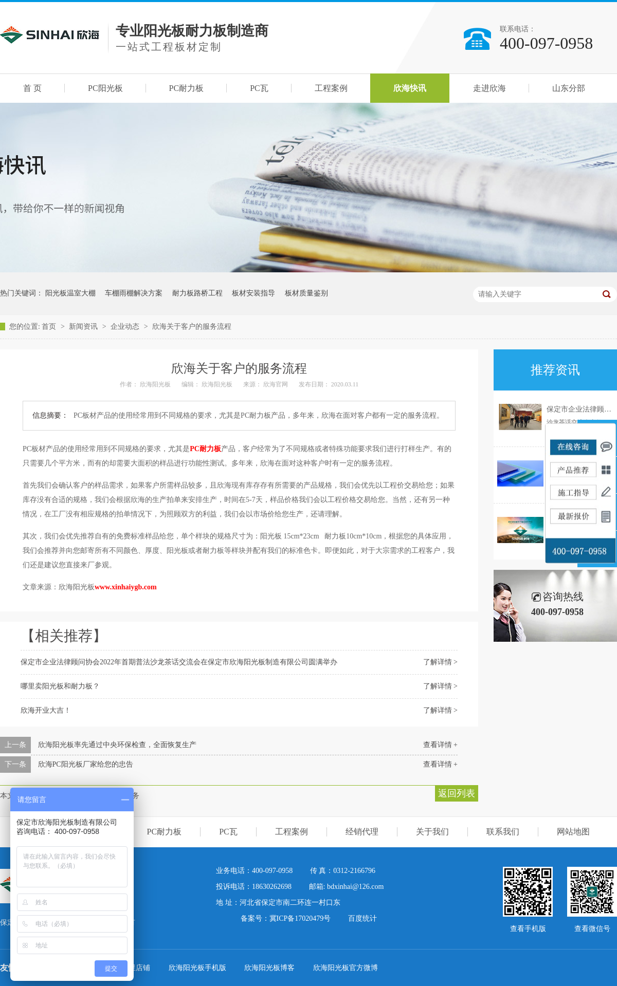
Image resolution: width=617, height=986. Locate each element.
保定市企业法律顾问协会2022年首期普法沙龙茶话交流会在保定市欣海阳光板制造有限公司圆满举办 (179, 662)
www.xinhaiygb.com (126, 587)
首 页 (32, 88)
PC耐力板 (186, 88)
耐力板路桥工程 (197, 293)
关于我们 (432, 831)
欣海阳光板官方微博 (345, 968)
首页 (50, 326)
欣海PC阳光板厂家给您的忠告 (85, 764)
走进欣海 (489, 88)
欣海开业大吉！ (46, 710)
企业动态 (126, 326)
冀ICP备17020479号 (300, 918)
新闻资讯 (84, 326)
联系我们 (502, 831)
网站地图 (573, 831)
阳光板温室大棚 (70, 293)
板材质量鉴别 (306, 293)
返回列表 (456, 793)
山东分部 (568, 88)
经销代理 (362, 831)
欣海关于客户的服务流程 (191, 326)
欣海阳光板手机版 (198, 968)
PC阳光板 (105, 88)
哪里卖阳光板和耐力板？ (60, 686)
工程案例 (331, 88)
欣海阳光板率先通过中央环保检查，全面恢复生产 (117, 745)
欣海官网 (276, 384)
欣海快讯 (409, 88)
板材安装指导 (253, 293)
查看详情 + (440, 745)
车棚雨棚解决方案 (133, 293)
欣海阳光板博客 (270, 968)
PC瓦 (259, 88)
